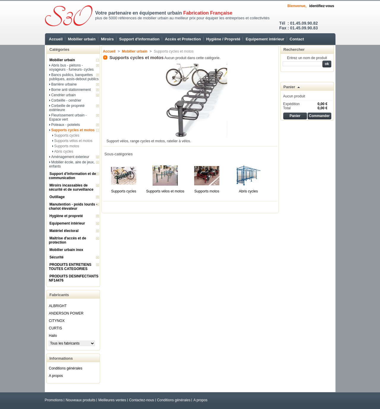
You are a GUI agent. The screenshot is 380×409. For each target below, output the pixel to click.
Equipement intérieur (265, 39)
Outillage (57, 197)
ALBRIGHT (58, 306)
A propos (56, 376)
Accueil (56, 39)
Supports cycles (67, 135)
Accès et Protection (183, 39)
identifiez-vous (321, 6)
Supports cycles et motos (73, 130)
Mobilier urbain (82, 39)
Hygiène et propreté (66, 216)
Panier (289, 87)
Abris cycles (63, 151)
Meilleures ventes (112, 400)
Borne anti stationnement (71, 90)
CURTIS (55, 328)
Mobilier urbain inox (66, 250)
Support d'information (139, 39)
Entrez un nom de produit (307, 58)
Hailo (53, 336)
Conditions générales (66, 368)
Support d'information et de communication (72, 176)
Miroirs (107, 39)
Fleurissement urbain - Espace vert (68, 117)
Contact (297, 39)
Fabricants (59, 295)
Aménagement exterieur (70, 157)
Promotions (54, 400)
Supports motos (66, 146)
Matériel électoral (64, 231)
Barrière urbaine (64, 84)
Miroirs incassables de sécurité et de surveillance (71, 187)
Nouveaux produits (80, 400)
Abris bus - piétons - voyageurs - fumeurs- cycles (71, 67)
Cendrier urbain (63, 95)
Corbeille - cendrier (66, 100)
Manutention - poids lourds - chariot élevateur (73, 206)
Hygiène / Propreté (223, 39)
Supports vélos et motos (73, 141)
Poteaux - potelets (65, 125)
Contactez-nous (141, 400)
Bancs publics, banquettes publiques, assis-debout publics (74, 77)
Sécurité (57, 257)
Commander (319, 116)
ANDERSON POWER (66, 313)
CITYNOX (57, 321)
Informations (61, 358)
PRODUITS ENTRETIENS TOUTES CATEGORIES (70, 267)
